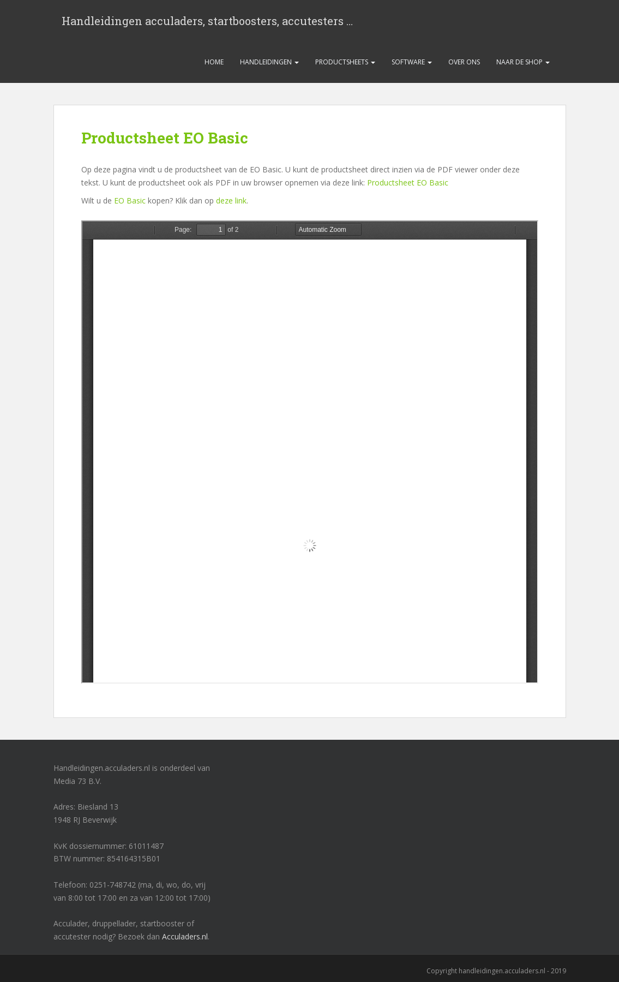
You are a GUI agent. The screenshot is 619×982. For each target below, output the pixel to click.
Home (214, 62)
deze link (231, 200)
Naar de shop (523, 62)
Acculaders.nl (185, 936)
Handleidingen (269, 62)
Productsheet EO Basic (407, 182)
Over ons (464, 62)
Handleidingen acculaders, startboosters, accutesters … (207, 21)
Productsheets (345, 62)
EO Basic (130, 200)
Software (412, 62)
